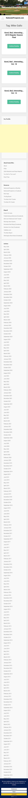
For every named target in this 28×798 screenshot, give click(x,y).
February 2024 (7, 322)
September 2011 (8, 741)
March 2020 (7, 454)
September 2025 (8, 269)
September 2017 (8, 539)
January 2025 (7, 291)
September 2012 (8, 707)
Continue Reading (14, 46)
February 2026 (7, 255)
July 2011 (6, 747)
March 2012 (7, 724)
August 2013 (7, 676)
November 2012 (8, 702)
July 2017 (6, 544)
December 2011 (8, 733)
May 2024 (6, 314)
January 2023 (7, 359)
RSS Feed (6, 193)
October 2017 (7, 536)
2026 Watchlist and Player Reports (13, 171)
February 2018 (7, 525)
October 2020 (7, 435)
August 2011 (7, 744)
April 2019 (6, 485)
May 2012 (6, 719)
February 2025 (7, 289)
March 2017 (7, 556)
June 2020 (6, 446)
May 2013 (6, 685)
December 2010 (8, 766)
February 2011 (7, 761)
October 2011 (7, 738)
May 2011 (6, 752)
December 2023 (8, 328)
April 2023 (6, 350)
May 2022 (6, 381)
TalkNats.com (7, 230)
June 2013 (6, 682)
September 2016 (8, 572)
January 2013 (7, 696)
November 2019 (8, 466)
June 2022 (6, 378)
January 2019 (7, 494)
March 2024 (7, 320)
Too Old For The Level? (10, 174)
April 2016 (6, 586)
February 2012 (7, 727)
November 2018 (8, 499)
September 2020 (8, 438)
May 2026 (6, 246)
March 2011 (7, 758)
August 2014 (7, 643)
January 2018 (7, 527)
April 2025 (6, 283)
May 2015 (6, 617)
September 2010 (8, 775)
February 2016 (7, 592)
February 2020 (7, 457)
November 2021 (8, 398)
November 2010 (8, 769)
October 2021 (7, 401)
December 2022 (8, 362)
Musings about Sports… (10, 221)
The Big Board (7, 196)
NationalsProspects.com (14, 7)
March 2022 (7, 387)
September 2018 (8, 505)
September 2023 (8, 336)
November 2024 (8, 297)
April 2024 (6, 317)
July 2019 (6, 477)
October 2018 (7, 502)
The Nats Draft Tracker (10, 199)
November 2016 (8, 567)
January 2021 (7, 426)
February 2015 (7, 626)
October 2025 (7, 266)
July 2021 (6, 409)
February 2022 (7, 390)
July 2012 (6, 713)
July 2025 (6, 274)
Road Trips (6, 177)
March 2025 (7, 286)
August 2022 (7, 373)
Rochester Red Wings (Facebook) (12, 224)
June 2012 (6, 716)
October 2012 (7, 705)
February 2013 (7, 693)
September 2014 (8, 640)
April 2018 (6, 519)
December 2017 (8, 530)
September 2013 (8, 674)
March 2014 (7, 657)
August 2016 (7, 575)
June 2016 (6, 581)
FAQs (5, 168)
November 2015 (8, 601)
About (5, 166)
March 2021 (7, 421)
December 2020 (8, 429)
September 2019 (8, 471)
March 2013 (7, 690)
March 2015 (7, 623)
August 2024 (7, 305)
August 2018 (7, 508)
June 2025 (6, 277)
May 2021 (6, 415)
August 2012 (7, 710)
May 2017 (6, 550)
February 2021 (7, 423)
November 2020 (8, 432)
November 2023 (8, 331)
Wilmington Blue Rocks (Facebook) (13, 235)
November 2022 (8, 364)
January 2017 (7, 561)
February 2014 (7, 660)
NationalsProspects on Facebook (12, 191)
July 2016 (6, 578)
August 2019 (7, 474)
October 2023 (7, 334)
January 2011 (7, 764)
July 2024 (6, 308)
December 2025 (8, 260)
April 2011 (6, 755)
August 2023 (7, 339)
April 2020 (6, 452)
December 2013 (8, 665)
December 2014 (8, 631)
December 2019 (8, 463)
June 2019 (6, 480)
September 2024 (8, 303)
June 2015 (6, 615)
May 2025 (6, 280)
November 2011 (8, 735)
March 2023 (7, 353)
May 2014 (6, 651)
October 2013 (7, 671)
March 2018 (7, 522)
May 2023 (6, 348)
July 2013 (6, 679)
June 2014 (6, 648)
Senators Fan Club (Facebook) (12, 227)
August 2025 (7, 272)
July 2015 (6, 612)
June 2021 (6, 412)
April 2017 (6, 553)
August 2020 (7, 440)
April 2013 (6, 688)
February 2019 (7, 491)
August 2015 (7, 609)
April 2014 (6, 654)
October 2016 (7, 570)
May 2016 (6, 584)
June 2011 (6, 749)
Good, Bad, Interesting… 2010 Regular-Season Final (14, 35)
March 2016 (7, 589)
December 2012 (8, 699)
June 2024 (6, 311)
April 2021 (6, 418)
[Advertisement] (14, 138)
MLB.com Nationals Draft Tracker (12, 218)
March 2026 (7, 252)
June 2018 (6, 513)
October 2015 (7, 603)
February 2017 (7, 558)
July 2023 (6, 342)
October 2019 (7, 468)
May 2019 (6, 482)
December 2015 (8, 598)
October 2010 (7, 772)
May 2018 (6, 516)
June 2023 (6, 345)
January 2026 (7, 258)
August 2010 (7, 778)
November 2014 (8, 634)
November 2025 (8, 263)
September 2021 (8, 404)
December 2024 (8, 294)
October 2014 (7, 637)
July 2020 (6, 443)
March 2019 (7, 488)
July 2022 (6, 376)
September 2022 (8, 370)
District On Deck (8, 213)
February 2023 (7, 356)
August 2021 (7, 407)
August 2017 (7, 541)
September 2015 (8, 606)
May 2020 (6, 449)
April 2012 (6, 721)
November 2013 (8, 668)
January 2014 (7, 662)
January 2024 (7, 325)
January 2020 (7, 460)
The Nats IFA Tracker (9, 202)
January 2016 (7, 595)
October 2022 (7, 367)
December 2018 (8, 497)
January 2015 (7, 629)
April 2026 (6, 249)
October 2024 (7, 300)
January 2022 (7, 393)
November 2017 (8, 533)
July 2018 (6, 511)
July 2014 (6, 645)
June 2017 (6, 547)
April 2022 (6, 384)
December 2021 (8, 395)
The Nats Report (8, 233)
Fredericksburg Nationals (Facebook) (13, 216)
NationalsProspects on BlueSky (12, 188)
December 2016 (8, 564)
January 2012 (7, 730)
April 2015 (6, 620)
